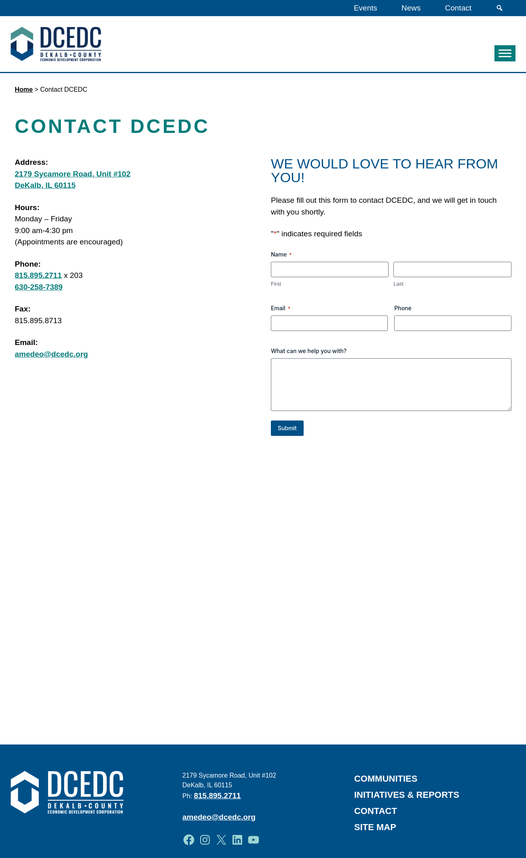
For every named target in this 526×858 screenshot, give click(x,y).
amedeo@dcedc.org (51, 354)
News (411, 8)
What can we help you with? (308, 350)
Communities (385, 779)
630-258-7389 (39, 287)
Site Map (375, 827)
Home (24, 89)
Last (398, 284)
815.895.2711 (38, 275)
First (276, 284)
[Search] (499, 8)
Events (365, 8)
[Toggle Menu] (505, 53)
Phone (403, 308)
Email (280, 308)
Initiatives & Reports (406, 795)
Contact (458, 8)
